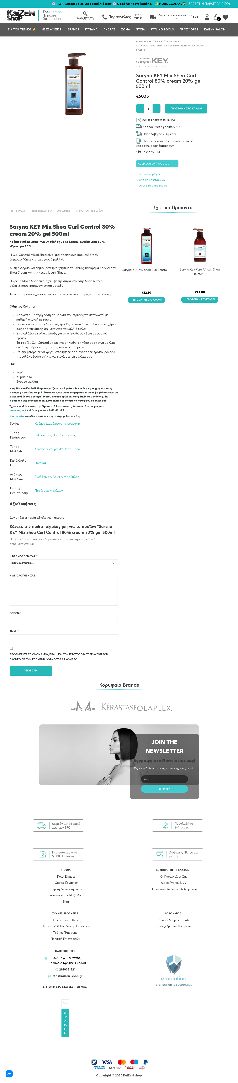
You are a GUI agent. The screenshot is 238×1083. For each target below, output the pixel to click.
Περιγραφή (18, 210)
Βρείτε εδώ (17, 416)
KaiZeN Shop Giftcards (172, 920)
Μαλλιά (158, 41)
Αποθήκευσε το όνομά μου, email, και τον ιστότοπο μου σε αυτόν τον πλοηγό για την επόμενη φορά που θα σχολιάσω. (59, 657)
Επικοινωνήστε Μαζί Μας (65, 895)
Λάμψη (57, 476)
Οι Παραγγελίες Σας (172, 876)
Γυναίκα (40, 463)
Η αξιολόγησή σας (23, 576)
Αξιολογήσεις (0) (89, 210)
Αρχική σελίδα (143, 41)
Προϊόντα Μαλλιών (49, 490)
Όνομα (15, 613)
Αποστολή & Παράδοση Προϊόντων (65, 926)
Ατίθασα (65, 449)
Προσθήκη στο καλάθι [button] (146, 300)
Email (14, 631)
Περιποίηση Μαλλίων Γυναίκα (179, 46)
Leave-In (73, 423)
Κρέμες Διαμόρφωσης (50, 423)
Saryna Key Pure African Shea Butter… (200, 272)
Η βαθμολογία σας (23, 556)
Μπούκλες (71, 476)
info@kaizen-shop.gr (66, 976)
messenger (17, 410)
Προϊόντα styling (65, 435)
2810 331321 (138, 17)
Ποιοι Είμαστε (65, 876)
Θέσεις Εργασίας (65, 882)
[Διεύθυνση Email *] (65, 1003)
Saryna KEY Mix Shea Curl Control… (146, 270)
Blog (66, 901)
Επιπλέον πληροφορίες (51, 210)
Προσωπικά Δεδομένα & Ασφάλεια (173, 889)
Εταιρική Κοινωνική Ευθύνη (65, 889)
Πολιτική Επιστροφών (151, 180)
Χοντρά (40, 449)
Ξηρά (76, 449)
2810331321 (66, 969)
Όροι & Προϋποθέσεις (152, 185)
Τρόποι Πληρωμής (149, 174)
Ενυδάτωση (43, 476)
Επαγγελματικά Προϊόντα (173, 926)
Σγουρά (52, 449)
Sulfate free (43, 435)
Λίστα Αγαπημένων (172, 882)
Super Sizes (172, 41)
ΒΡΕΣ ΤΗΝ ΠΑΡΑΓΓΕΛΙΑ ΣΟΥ (209, 3)
